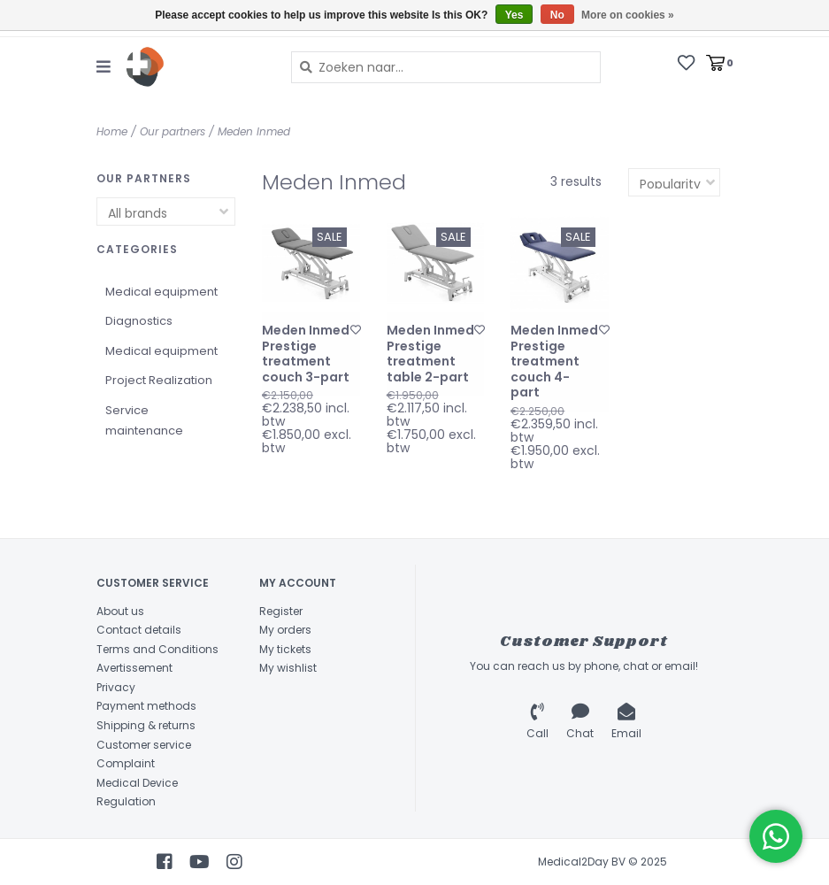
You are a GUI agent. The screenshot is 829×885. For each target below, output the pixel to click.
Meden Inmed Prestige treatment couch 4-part (554, 362)
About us (120, 611)
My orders (285, 629)
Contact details (138, 629)
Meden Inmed (254, 131)
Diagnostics (139, 320)
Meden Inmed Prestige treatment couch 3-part (305, 354)
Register (281, 611)
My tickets (285, 649)
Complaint (125, 763)
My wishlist (288, 667)
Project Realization (158, 380)
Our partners (172, 131)
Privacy (115, 687)
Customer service (143, 744)
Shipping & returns (146, 725)
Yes (514, 15)
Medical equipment (161, 291)
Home (111, 131)
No (557, 15)
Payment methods (146, 705)
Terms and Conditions (157, 649)
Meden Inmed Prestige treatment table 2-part (430, 354)
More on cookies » (627, 15)
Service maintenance (144, 420)
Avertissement (134, 667)
